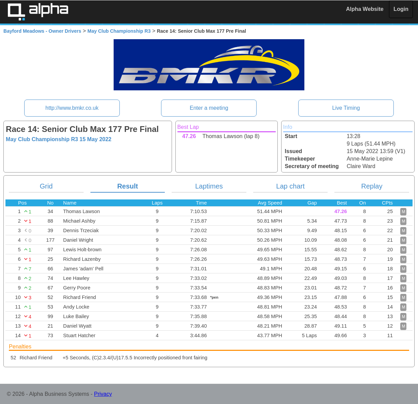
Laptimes (209, 186)
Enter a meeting (209, 108)
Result (127, 186)
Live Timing (346, 108)
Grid (46, 186)
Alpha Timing (38, 11)
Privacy (103, 394)
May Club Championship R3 (118, 31)
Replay (371, 186)
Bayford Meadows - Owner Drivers (42, 31)
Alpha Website (365, 9)
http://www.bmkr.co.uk (72, 108)
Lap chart (290, 186)
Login (400, 9)
